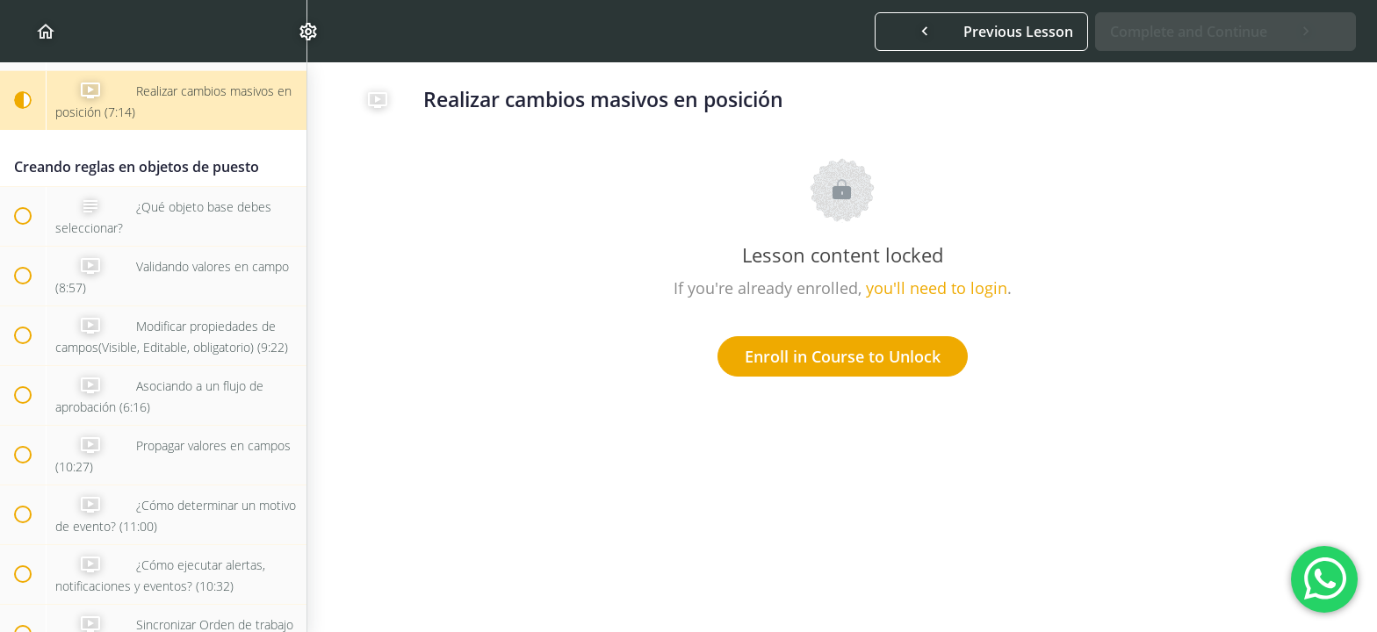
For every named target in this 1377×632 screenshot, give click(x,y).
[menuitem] (284, 31)
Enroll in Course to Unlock (843, 356)
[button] (22, 31)
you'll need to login (936, 287)
